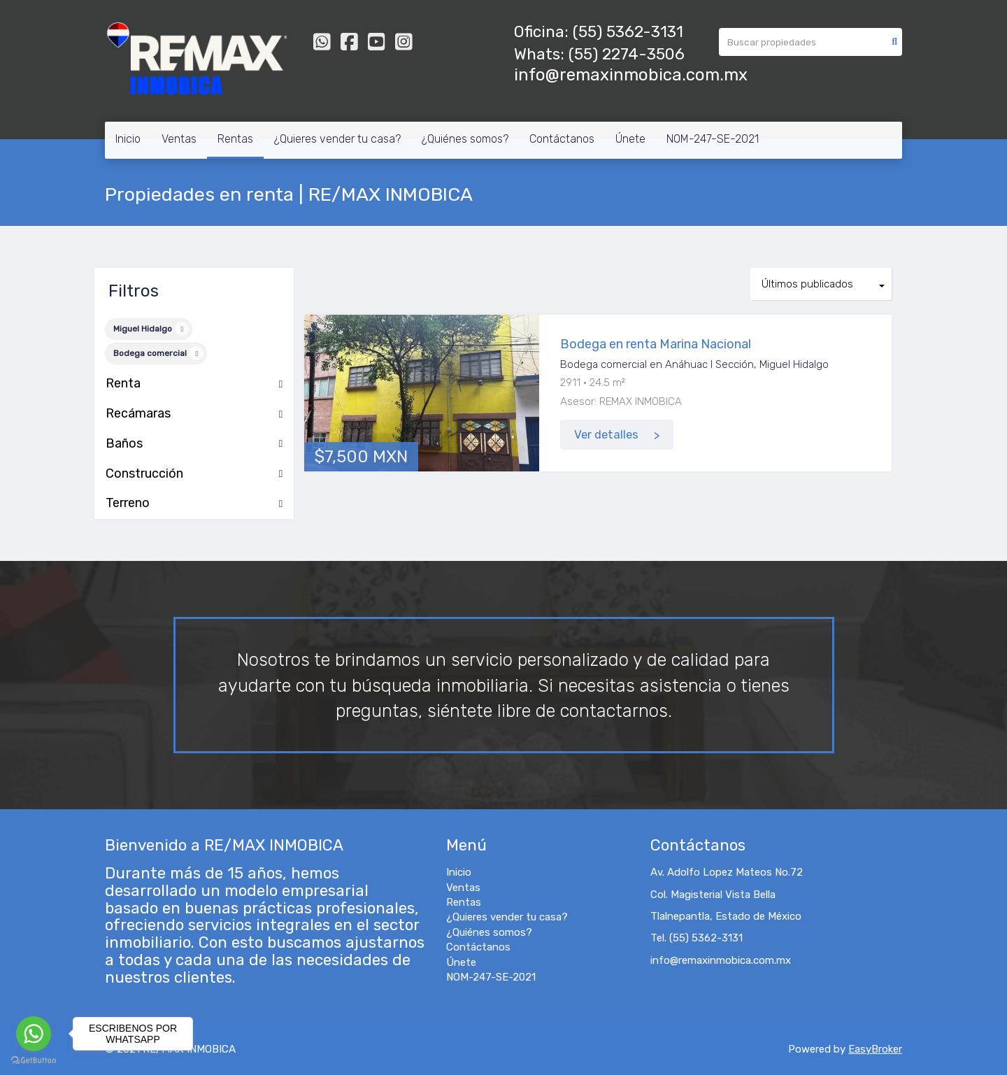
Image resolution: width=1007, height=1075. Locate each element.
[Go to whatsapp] (33, 1033)
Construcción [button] (194, 474)
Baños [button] (194, 444)
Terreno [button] (194, 504)
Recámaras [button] (194, 414)
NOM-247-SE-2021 (712, 138)
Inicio (128, 138)
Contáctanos (561, 138)
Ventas (179, 138)
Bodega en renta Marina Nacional (655, 344)
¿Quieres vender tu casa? (337, 138)
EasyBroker (875, 1049)
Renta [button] (194, 384)
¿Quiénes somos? (465, 138)
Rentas (235, 138)
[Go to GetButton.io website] (33, 1060)
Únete (630, 138)
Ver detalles (606, 434)
